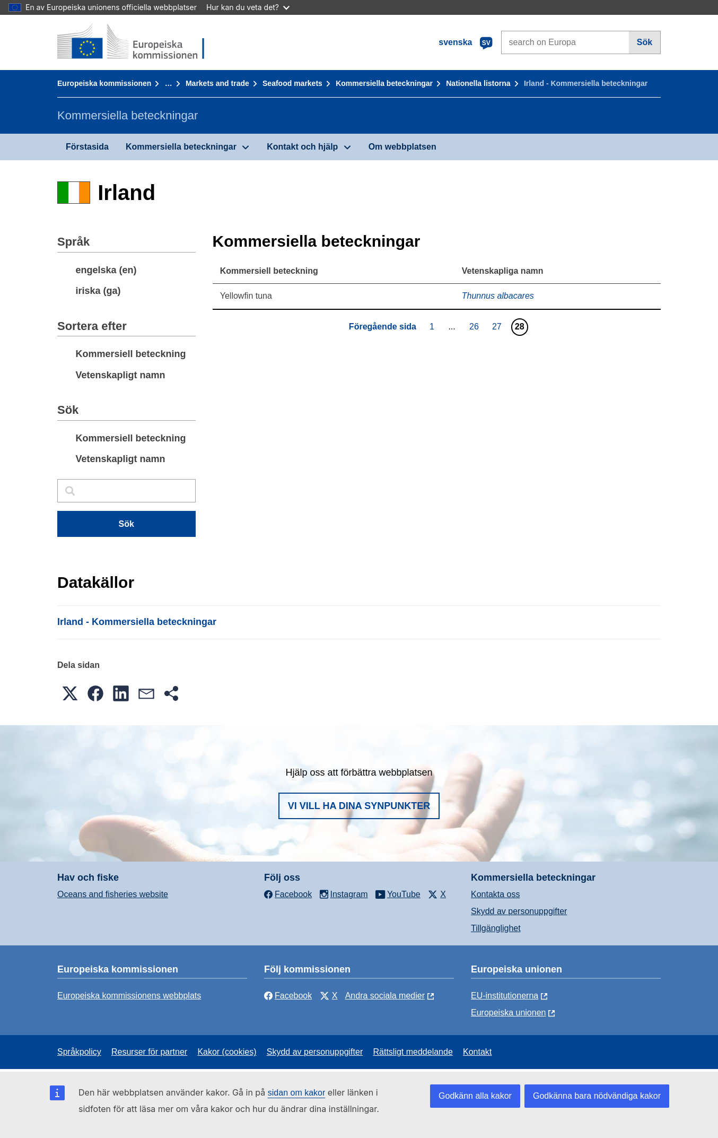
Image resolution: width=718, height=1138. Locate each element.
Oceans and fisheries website (112, 894)
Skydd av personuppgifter (519, 911)
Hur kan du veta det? (248, 7)
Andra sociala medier (385, 995)
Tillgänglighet (496, 928)
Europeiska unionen (508, 1012)
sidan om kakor (297, 1092)
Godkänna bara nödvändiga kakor (597, 1095)
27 (498, 326)
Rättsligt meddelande (412, 1051)
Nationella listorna (478, 83)
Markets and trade (217, 83)
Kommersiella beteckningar (384, 83)
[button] (70, 693)
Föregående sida (382, 326)
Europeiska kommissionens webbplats (129, 995)
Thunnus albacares (498, 295)
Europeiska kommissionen (104, 83)
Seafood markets (292, 83)
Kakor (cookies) (226, 1051)
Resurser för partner (149, 1051)
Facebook (288, 995)
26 (475, 326)
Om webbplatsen (402, 146)
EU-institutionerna (504, 995)
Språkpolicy (79, 1051)
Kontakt (477, 1051)
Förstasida (87, 146)
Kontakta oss (495, 894)
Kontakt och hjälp (302, 146)
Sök (644, 42)
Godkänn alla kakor (475, 1095)
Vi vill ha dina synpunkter (359, 806)
